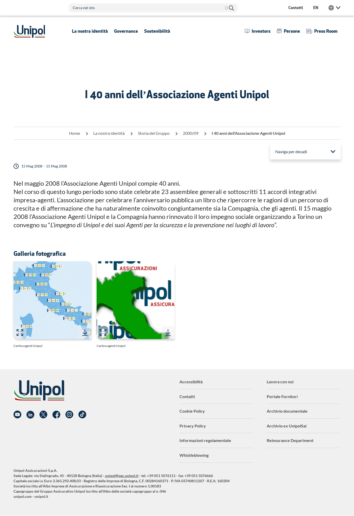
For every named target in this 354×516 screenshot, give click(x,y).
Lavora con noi (280, 381)
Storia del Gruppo (154, 133)
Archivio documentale (287, 410)
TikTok (82, 415)
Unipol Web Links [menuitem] (334, 8)
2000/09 (190, 133)
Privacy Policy (192, 425)
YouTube (17, 415)
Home (74, 133)
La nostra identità (109, 133)
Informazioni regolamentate (205, 440)
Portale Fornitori (282, 396)
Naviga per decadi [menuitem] (291, 151)
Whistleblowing (194, 455)
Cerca (231, 7)
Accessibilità (191, 381)
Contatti (187, 396)
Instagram (69, 415)
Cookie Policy (192, 410)
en (315, 7)
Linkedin (30, 415)
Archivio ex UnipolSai (286, 425)
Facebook (56, 415)
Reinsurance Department (290, 440)
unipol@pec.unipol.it (121, 475)
